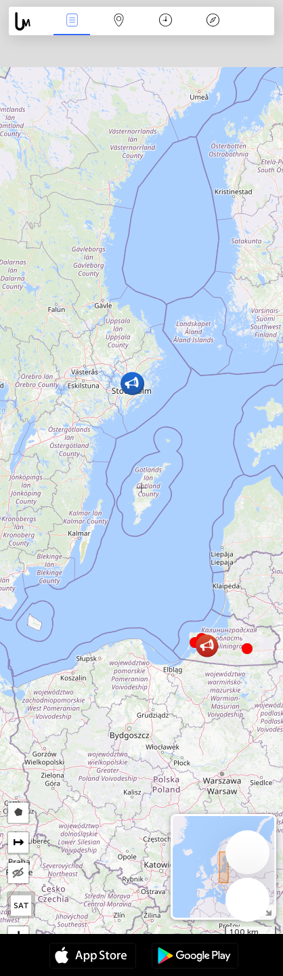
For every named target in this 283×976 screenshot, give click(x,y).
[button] (247, 648)
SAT (21, 905)
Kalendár (165, 21)
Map (119, 21)
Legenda (212, 21)
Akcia (72, 21)
